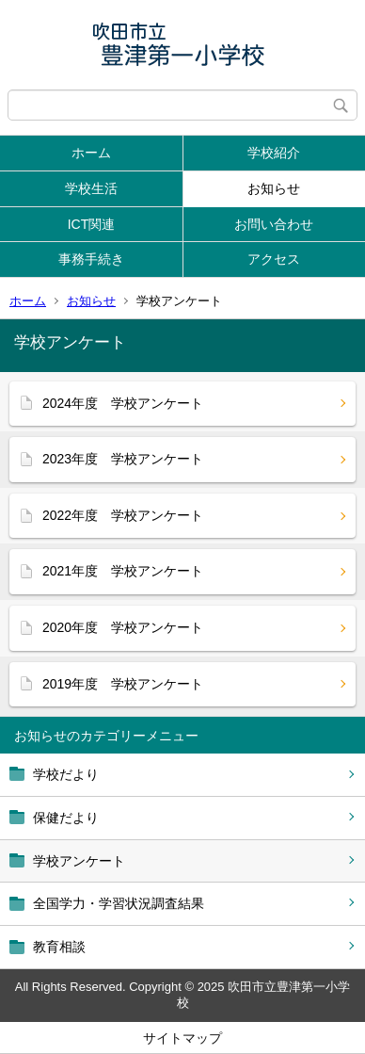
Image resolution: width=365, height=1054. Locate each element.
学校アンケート (79, 860)
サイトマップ (182, 1038)
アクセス (273, 259)
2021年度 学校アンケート (122, 570)
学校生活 (91, 188)
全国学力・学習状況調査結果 (118, 903)
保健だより (66, 817)
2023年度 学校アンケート (122, 458)
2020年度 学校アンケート (122, 627)
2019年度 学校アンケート (122, 683)
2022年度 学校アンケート (122, 515)
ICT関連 (92, 224)
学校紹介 (273, 152)
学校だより (66, 774)
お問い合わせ (273, 224)
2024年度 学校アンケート (122, 403)
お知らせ (273, 188)
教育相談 (59, 946)
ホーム (91, 152)
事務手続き (91, 259)
